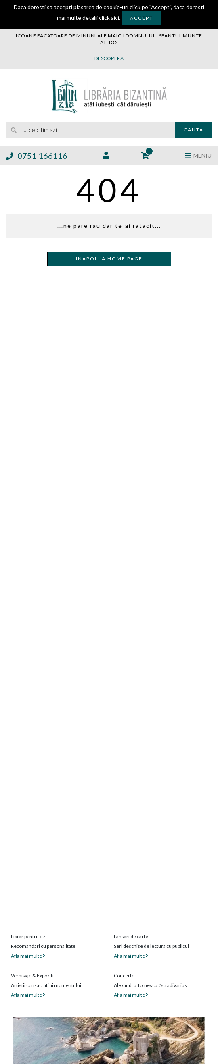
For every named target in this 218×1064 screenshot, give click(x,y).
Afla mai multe (28, 956)
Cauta (193, 130)
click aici (109, 17)
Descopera (109, 58)
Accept (141, 18)
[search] (90, 130)
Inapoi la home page (109, 259)
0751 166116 (36, 155)
